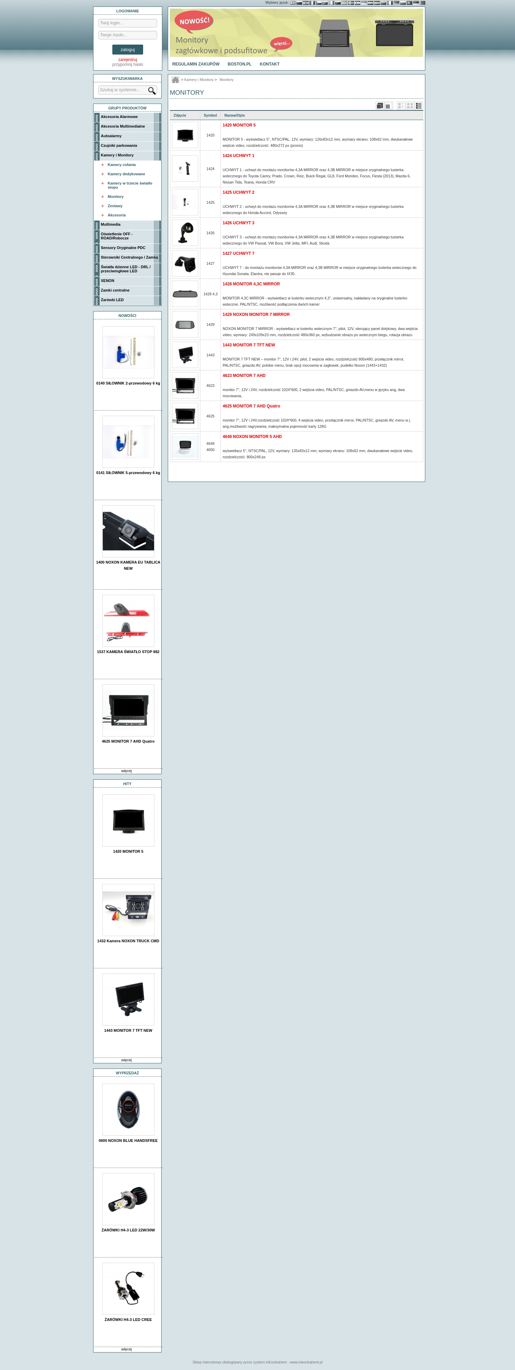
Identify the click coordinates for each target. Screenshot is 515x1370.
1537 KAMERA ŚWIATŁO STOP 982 (128, 652)
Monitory (226, 80)
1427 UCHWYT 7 (238, 253)
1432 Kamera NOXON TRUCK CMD (128, 941)
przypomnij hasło (127, 64)
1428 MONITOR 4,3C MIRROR (251, 284)
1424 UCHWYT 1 (238, 155)
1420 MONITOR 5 (128, 851)
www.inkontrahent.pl (306, 1362)
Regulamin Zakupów (195, 64)
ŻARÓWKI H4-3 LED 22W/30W (128, 1230)
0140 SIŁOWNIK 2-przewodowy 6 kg (128, 383)
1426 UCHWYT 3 (238, 223)
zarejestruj (127, 59)
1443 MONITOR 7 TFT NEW (128, 1030)
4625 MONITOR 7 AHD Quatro (128, 741)
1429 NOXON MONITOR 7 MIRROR (256, 314)
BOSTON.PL (240, 64)
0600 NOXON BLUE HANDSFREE (128, 1140)
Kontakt (270, 64)
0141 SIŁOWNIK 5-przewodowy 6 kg (128, 473)
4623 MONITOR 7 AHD (244, 375)
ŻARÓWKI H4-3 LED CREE (128, 1320)
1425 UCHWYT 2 (238, 192)
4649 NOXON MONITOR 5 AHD (252, 436)
